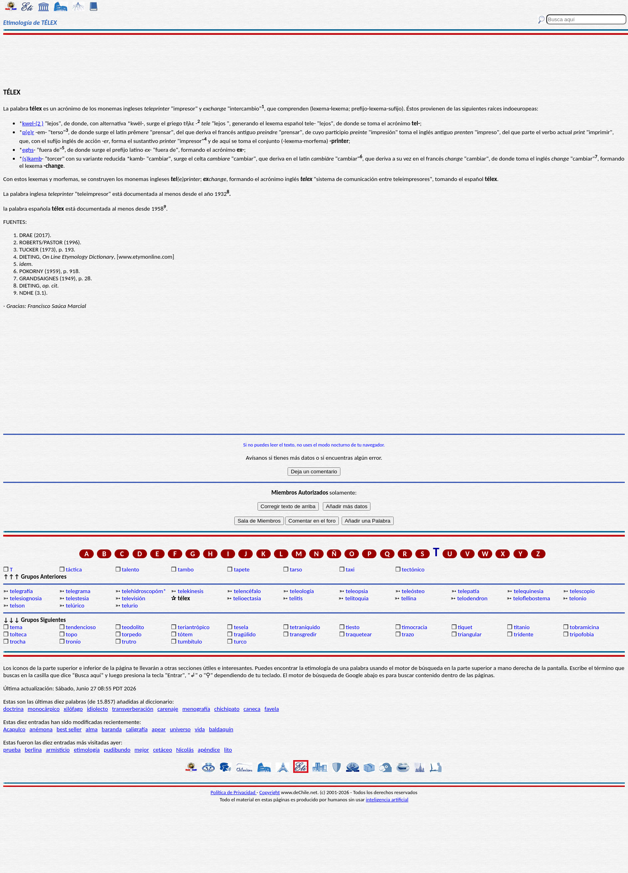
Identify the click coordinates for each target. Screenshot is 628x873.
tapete (242, 569)
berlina (33, 749)
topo (71, 634)
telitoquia (356, 598)
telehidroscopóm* (144, 591)
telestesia (77, 598)
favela (271, 708)
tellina (409, 598)
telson (17, 605)
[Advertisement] (314, 61)
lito (228, 749)
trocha (17, 641)
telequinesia (528, 591)
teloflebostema (531, 598)
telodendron (472, 598)
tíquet (465, 627)
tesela (241, 627)
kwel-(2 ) (32, 123)
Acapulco (14, 729)
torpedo (131, 634)
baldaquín (221, 729)
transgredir (303, 634)
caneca (252, 708)
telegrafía (21, 591)
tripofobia (582, 634)
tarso (296, 569)
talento (130, 569)
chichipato (227, 708)
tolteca (18, 634)
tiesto (352, 627)
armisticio (58, 749)
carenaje (167, 708)
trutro (129, 641)
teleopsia (357, 591)
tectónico (413, 569)
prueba (12, 749)
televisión (133, 598)
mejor (142, 749)
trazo (408, 634)
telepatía (468, 591)
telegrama (78, 591)
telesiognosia (26, 598)
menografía (196, 708)
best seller (68, 729)
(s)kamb (32, 158)
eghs (27, 149)
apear (159, 729)
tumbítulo (190, 641)
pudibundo (117, 749)
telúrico (75, 605)
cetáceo (162, 749)
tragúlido (245, 634)
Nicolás (185, 749)
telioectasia (247, 598)
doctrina (13, 708)
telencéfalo (247, 591)
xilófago (73, 708)
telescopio (582, 591)
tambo (186, 569)
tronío (73, 641)
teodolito (133, 627)
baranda (112, 729)
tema (16, 627)
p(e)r (28, 132)
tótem (185, 634)
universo (180, 729)
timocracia (414, 627)
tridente (523, 634)
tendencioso (81, 627)
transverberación (132, 708)
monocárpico (44, 708)
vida (200, 729)
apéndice (209, 749)
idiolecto (97, 708)
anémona (41, 729)
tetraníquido (305, 627)
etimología (87, 749)
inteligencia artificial (387, 800)
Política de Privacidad (234, 792)
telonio (577, 598)
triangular (470, 634)
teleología (302, 591)
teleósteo (413, 591)
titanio (522, 627)
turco (240, 641)
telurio (130, 605)
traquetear (359, 634)
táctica (74, 569)
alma (92, 729)
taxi (350, 569)
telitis (295, 598)
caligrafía (137, 729)
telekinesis (190, 591)
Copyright (270, 792)
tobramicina (584, 627)
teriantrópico (193, 627)
